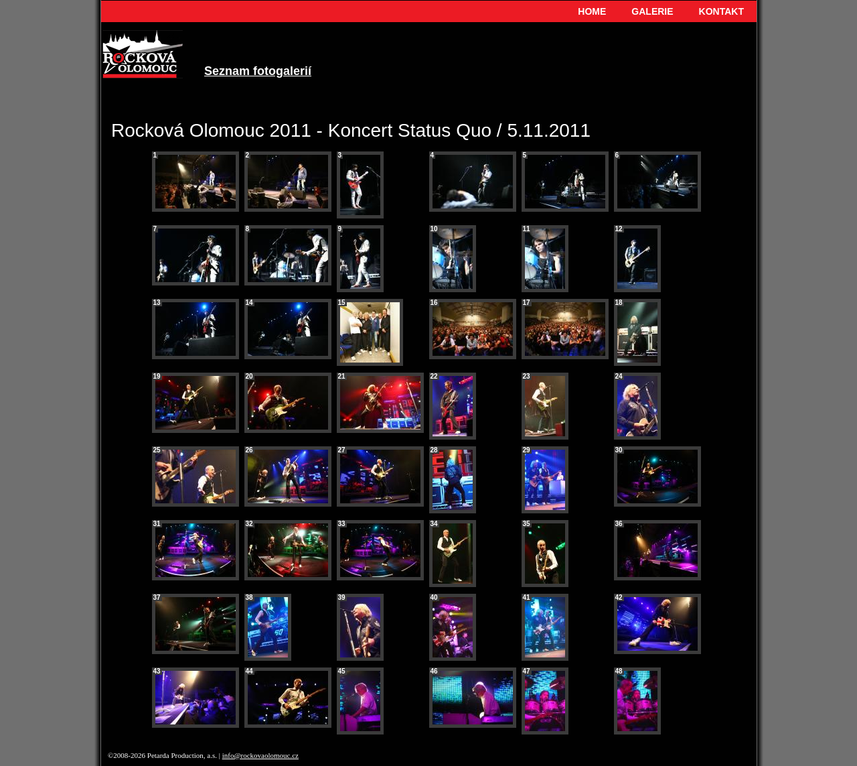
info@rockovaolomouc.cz (260, 755)
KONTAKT (721, 11)
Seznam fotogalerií (257, 71)
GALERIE (652, 11)
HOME (592, 11)
